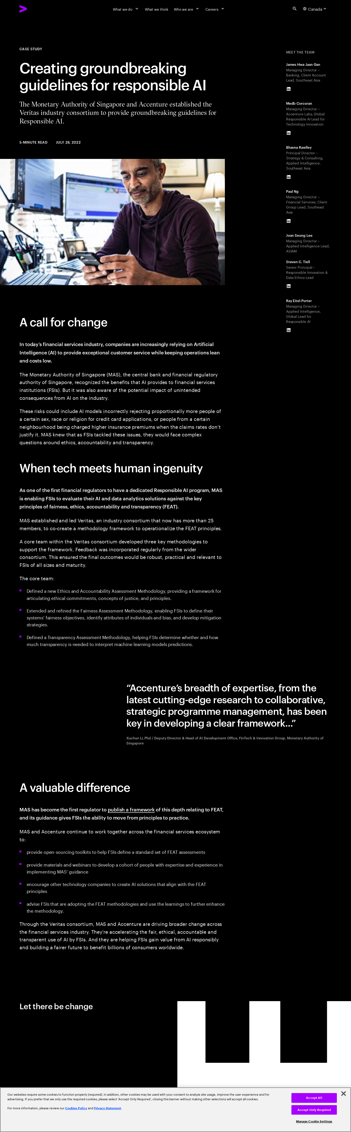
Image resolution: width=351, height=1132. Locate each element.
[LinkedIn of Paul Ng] (288, 221)
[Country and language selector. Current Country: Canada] (315, 9)
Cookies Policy (76, 1108)
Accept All (314, 1097)
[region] (175, 1109)
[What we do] (126, 9)
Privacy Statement (107, 1108)
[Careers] (215, 9)
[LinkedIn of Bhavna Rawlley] (288, 177)
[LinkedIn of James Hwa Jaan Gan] (288, 89)
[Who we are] (187, 9)
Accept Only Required (314, 1109)
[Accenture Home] (34, 9)
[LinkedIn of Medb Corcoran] (288, 133)
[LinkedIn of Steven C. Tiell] (288, 286)
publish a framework (131, 809)
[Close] (343, 1093)
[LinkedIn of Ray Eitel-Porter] (288, 330)
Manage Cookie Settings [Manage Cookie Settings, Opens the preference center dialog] (314, 1121)
